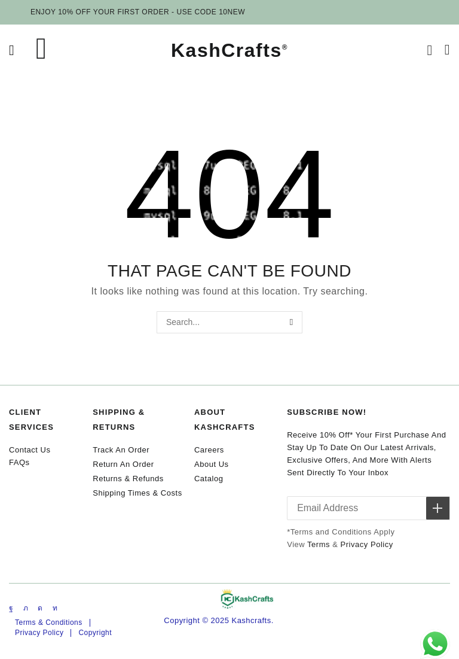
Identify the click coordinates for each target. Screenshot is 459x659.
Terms (318, 544)
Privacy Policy (367, 544)
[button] (11, 50)
